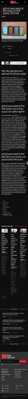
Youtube (7, 390)
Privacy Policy (16, 364)
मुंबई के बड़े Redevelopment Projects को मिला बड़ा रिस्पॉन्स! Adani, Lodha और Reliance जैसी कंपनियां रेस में (23, 246)
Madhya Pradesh (3, 252)
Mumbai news (22, 260)
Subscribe (22, 361)
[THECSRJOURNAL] (14, 2)
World (4, 316)
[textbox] (14, 132)
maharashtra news (14, 267)
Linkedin (6, 388)
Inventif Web (10, 397)
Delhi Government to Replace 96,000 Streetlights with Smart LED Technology (13, 337)
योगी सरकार (20, 78)
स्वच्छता (10, 214)
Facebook (7, 385)
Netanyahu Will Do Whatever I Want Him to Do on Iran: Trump (13, 314)
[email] (10, 361)
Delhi (4, 341)
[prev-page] (2, 297)
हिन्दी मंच (3, 16)
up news (5, 211)
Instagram (20, 385)
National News (6, 332)
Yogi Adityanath (6, 213)
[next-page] (5, 297)
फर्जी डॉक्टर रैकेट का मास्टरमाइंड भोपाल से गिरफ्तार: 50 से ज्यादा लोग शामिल (4, 242)
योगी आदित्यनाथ (5, 214)
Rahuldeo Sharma (10, 47)
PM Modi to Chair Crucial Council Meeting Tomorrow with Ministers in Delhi (13, 329)
